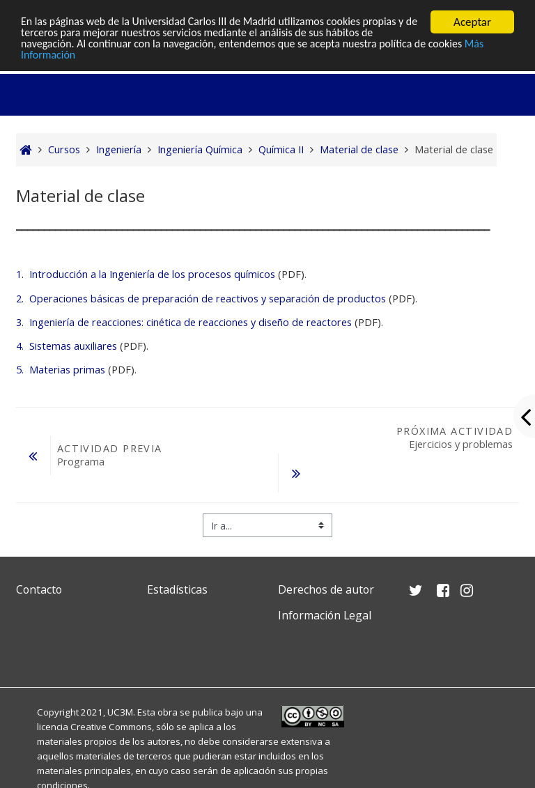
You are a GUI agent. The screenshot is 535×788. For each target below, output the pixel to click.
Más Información (61, 57)
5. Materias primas (60, 369)
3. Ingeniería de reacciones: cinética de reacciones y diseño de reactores (184, 322)
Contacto (39, 589)
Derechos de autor (326, 589)
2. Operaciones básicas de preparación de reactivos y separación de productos (201, 298)
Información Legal (324, 615)
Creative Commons (111, 726)
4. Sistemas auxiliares (66, 346)
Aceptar (472, 22)
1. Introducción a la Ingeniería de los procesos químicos (145, 274)
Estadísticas (177, 589)
